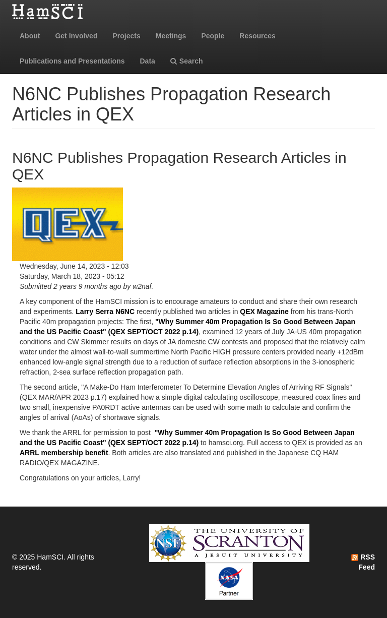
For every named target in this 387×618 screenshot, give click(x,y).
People (212, 36)
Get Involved (76, 36)
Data (147, 61)
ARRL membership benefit (64, 453)
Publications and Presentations (72, 61)
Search (186, 61)
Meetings (171, 36)
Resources (257, 36)
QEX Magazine (264, 311)
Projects (126, 36)
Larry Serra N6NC (105, 311)
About (30, 36)
